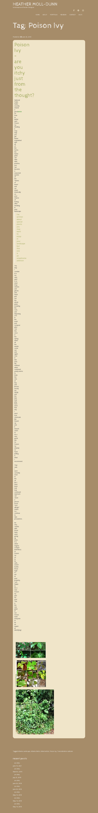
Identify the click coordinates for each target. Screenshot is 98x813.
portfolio (54, 15)
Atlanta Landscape (24, 751)
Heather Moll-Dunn (35, 4)
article (20, 112)
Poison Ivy (53, 751)
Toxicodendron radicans (65, 751)
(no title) (17, 763)
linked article (45, 751)
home (38, 15)
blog (80, 15)
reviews (63, 15)
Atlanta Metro (35, 751)
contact (72, 15)
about (45, 15)
